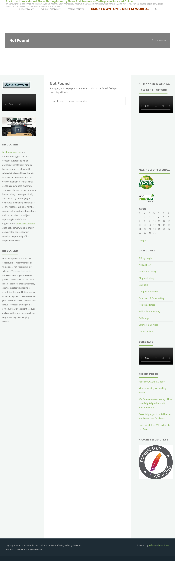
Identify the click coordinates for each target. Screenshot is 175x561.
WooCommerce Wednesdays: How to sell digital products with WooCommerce (155, 403)
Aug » (143, 240)
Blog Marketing (146, 278)
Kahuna (152, 545)
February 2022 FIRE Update (152, 381)
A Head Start (145, 264)
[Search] (156, 9)
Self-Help (144, 318)
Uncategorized (146, 331)
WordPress (163, 545)
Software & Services (148, 324)
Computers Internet (149, 291)
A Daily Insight (146, 258)
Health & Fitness (147, 304)
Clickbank (143, 284)
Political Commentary (149, 311)
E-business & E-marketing (151, 298)
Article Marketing (147, 271)
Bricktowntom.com (11, 152)
